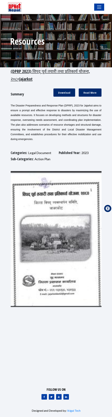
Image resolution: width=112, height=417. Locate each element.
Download (64, 92)
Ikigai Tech (73, 410)
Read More (90, 92)
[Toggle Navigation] (99, 7)
